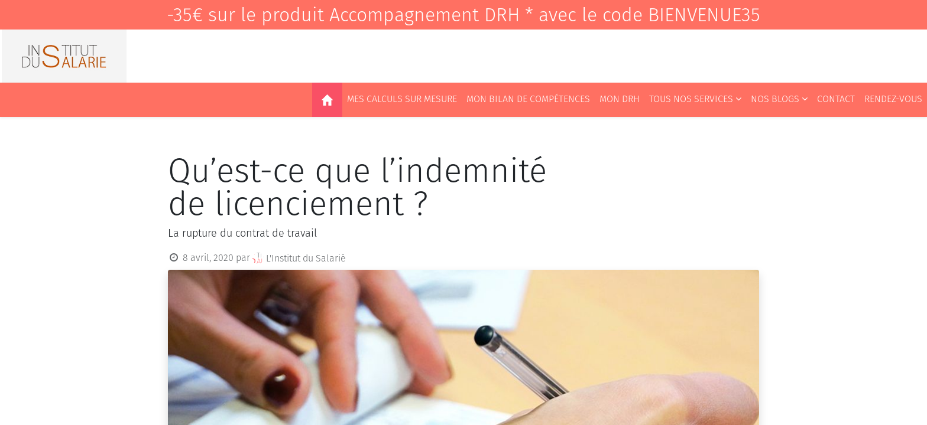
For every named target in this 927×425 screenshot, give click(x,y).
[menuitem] (327, 99)
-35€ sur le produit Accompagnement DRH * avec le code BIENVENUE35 (463, 15)
